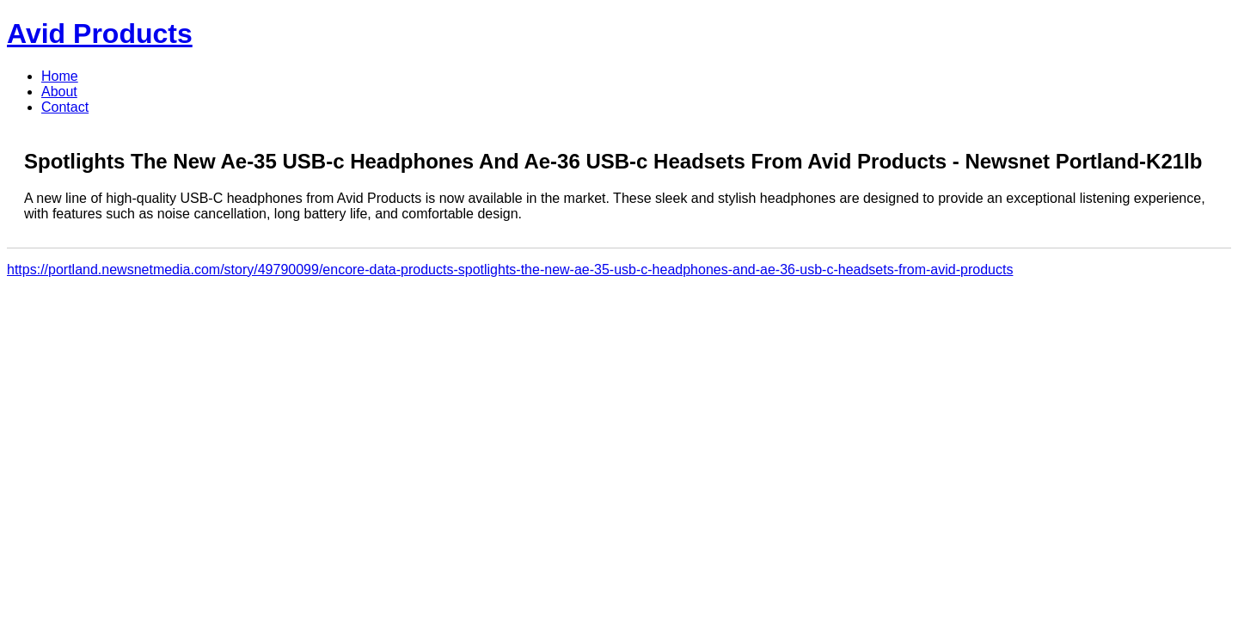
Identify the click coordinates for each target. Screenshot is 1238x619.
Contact (65, 107)
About (59, 91)
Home (59, 76)
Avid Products (100, 33)
